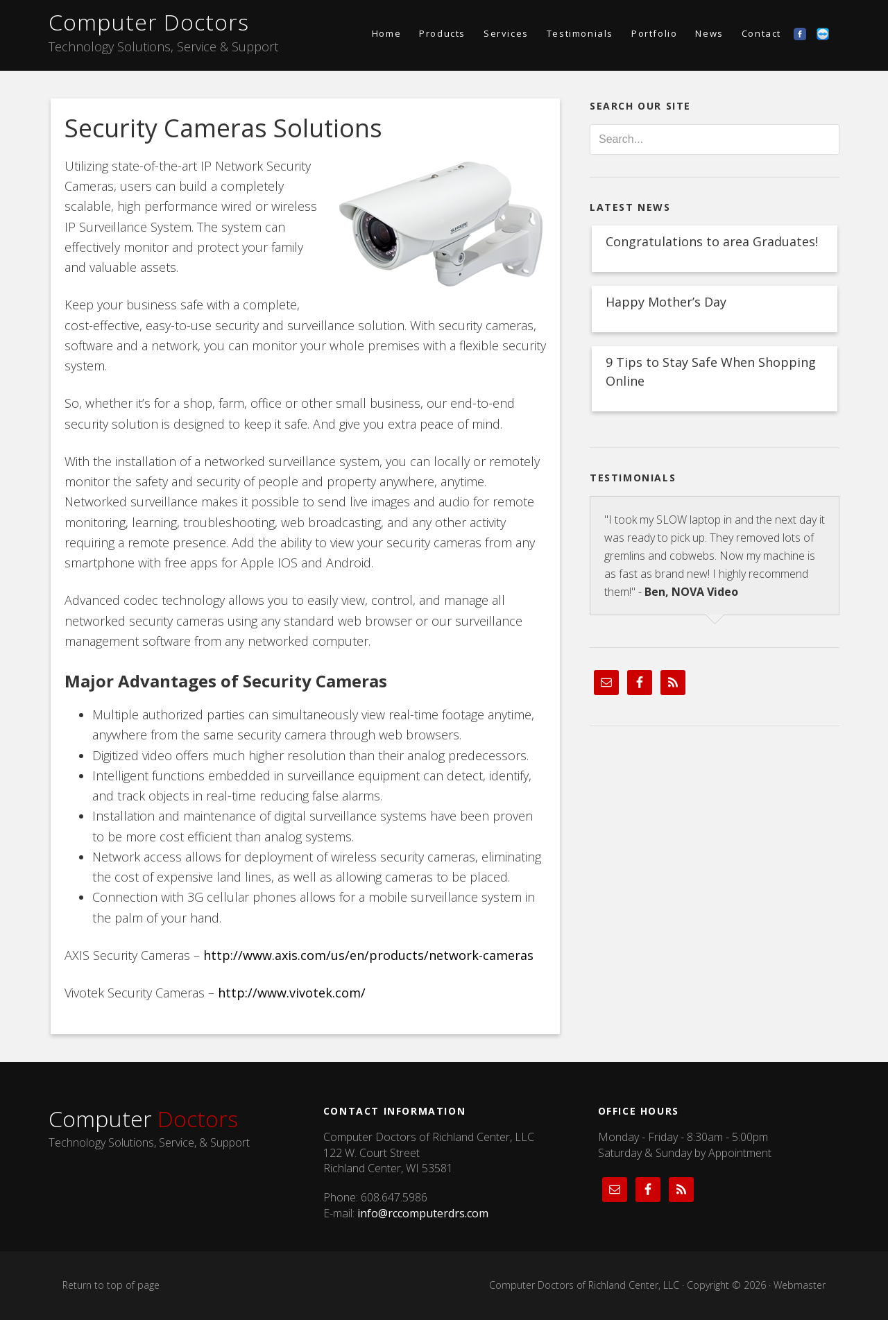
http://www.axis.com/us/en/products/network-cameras (368, 955)
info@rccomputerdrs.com (422, 1213)
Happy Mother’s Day (666, 301)
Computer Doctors (149, 22)
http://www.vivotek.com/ (292, 992)
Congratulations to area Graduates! (712, 241)
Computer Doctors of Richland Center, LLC (584, 1285)
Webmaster (800, 1285)
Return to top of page (111, 1285)
